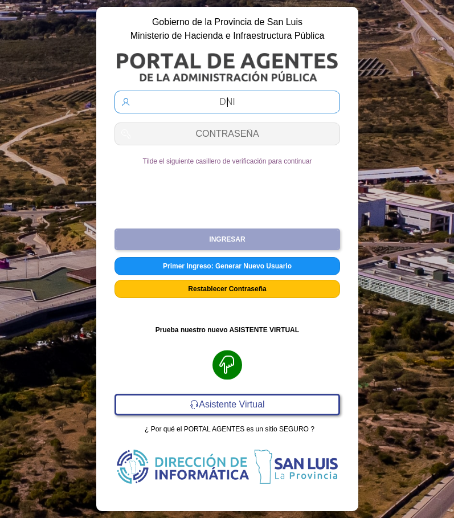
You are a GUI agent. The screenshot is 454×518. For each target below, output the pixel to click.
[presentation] (227, 192)
